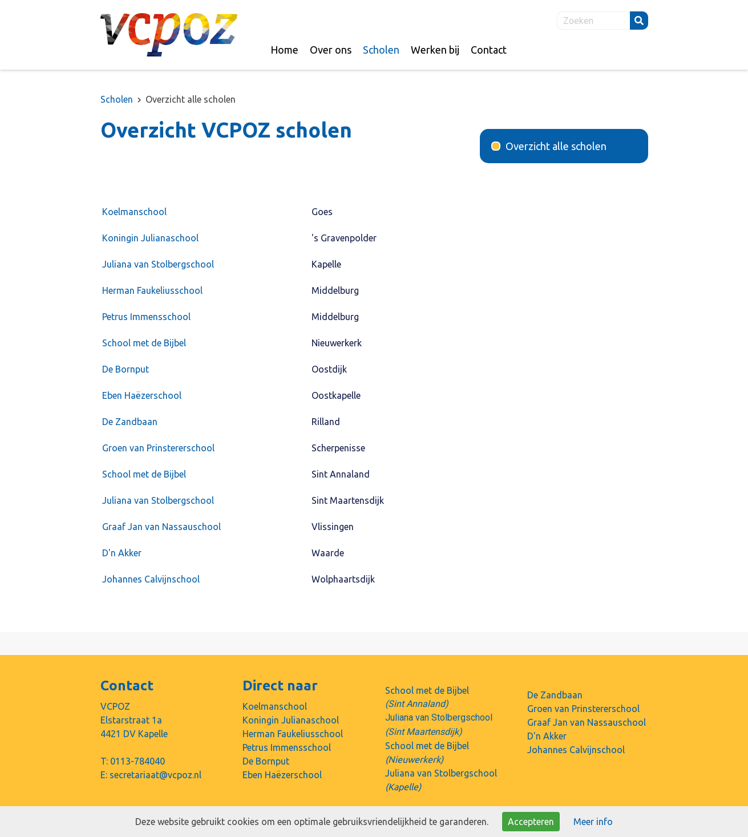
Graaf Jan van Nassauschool (166, 526)
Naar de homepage (168, 34)
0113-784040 (137, 761)
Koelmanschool (134, 212)
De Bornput (125, 369)
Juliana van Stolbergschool (158, 264)
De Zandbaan (129, 422)
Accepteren (531, 821)
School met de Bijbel (144, 343)
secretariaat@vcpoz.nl (155, 775)
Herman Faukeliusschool (152, 290)
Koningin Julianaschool (150, 238)
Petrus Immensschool (146, 317)
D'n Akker (121, 553)
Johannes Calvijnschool (151, 579)
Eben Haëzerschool (141, 395)
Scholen (116, 99)
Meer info (593, 821)
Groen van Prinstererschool (158, 448)
